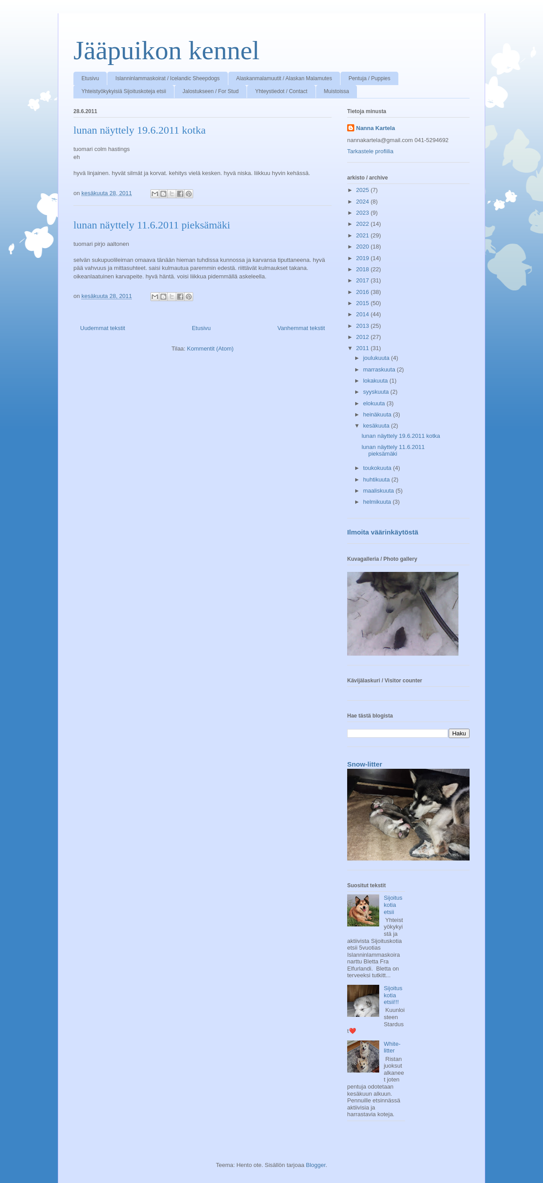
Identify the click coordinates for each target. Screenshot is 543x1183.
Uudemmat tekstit (102, 328)
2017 (363, 280)
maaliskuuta (379, 490)
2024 (363, 201)
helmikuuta (378, 501)
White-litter (392, 1047)
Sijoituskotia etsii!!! (393, 995)
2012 (363, 337)
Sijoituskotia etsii (393, 904)
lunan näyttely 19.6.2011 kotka (139, 130)
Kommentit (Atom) (210, 348)
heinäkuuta (378, 414)
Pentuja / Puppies (369, 78)
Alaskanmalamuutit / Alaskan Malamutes (284, 78)
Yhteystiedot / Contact (281, 91)
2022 (363, 223)
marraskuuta (380, 369)
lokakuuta (376, 380)
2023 (363, 212)
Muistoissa (336, 91)
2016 (363, 292)
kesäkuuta (377, 425)
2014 (363, 314)
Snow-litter (364, 764)
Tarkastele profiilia (370, 151)
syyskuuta (376, 391)
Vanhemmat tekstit (301, 328)
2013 (363, 325)
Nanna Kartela (375, 128)
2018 (363, 269)
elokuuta (375, 403)
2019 (363, 258)
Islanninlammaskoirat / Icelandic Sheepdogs (167, 78)
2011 (363, 348)
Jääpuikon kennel (166, 50)
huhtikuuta (377, 479)
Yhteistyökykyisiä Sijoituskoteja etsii (123, 91)
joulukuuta (377, 358)
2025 (363, 190)
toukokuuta (378, 468)
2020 (363, 246)
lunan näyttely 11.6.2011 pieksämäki (151, 225)
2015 (363, 303)
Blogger (315, 1165)
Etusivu (90, 78)
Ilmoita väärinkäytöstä (382, 532)
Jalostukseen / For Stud (210, 91)
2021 (363, 235)
